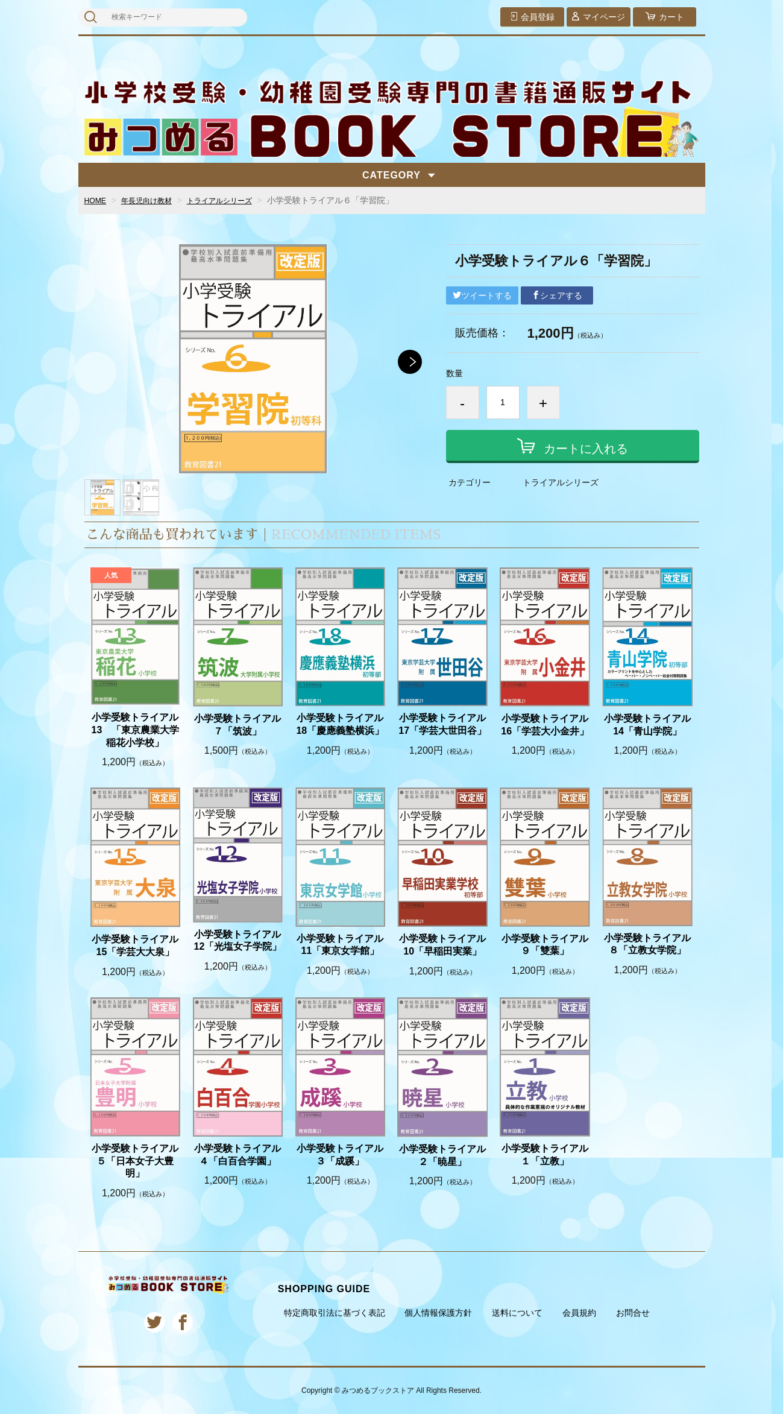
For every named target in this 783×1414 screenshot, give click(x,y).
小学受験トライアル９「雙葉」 (545, 944)
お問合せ (633, 1312)
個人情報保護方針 (438, 1312)
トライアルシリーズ (236, 200)
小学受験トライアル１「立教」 (545, 1154)
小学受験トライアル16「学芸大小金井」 (545, 724)
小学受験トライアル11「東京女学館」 (340, 944)
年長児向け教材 (153, 200)
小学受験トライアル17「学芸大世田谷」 (442, 724)
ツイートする (482, 295)
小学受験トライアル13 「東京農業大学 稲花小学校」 (136, 730)
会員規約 (579, 1312)
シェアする (557, 295)
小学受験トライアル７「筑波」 (237, 724)
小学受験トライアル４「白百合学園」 (237, 1154)
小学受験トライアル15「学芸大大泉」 (135, 945)
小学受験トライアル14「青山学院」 (647, 724)
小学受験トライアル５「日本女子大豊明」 (135, 1161)
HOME (97, 200)
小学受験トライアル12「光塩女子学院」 (237, 940)
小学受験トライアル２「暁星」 (442, 1155)
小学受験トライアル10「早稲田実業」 (442, 944)
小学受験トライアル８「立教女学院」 (647, 944)
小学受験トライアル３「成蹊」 (340, 1154)
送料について (517, 1312)
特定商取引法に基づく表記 (334, 1312)
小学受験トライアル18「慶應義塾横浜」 (340, 724)
